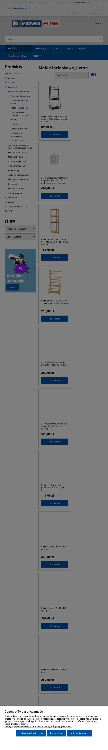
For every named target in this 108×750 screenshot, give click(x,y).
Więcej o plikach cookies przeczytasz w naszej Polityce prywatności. (38, 726)
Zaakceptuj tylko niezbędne (31, 733)
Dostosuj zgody (57, 733)
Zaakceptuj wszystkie (79, 733)
